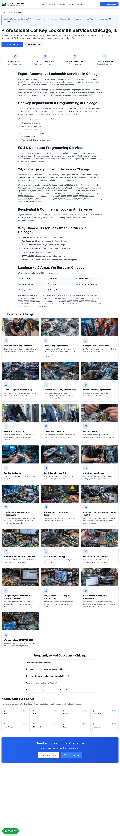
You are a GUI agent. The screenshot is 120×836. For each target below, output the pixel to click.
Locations (61, 4)
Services (52, 4)
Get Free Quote (34, 44)
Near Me (71, 4)
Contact (80, 4)
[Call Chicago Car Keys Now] (10, 831)
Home (44, 4)
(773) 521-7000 (109, 4)
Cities (10, 12)
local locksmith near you (47, 19)
